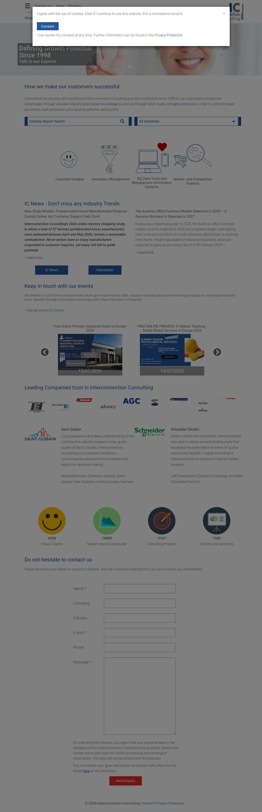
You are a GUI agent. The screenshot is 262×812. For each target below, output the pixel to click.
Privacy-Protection (168, 35)
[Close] (224, 13)
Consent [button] (47, 26)
